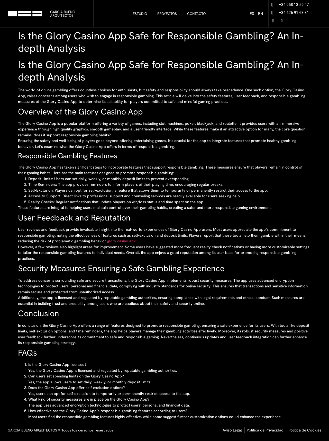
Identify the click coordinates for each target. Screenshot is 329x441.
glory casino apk (121, 241)
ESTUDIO (140, 13)
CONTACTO (196, 13)
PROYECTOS (167, 13)
